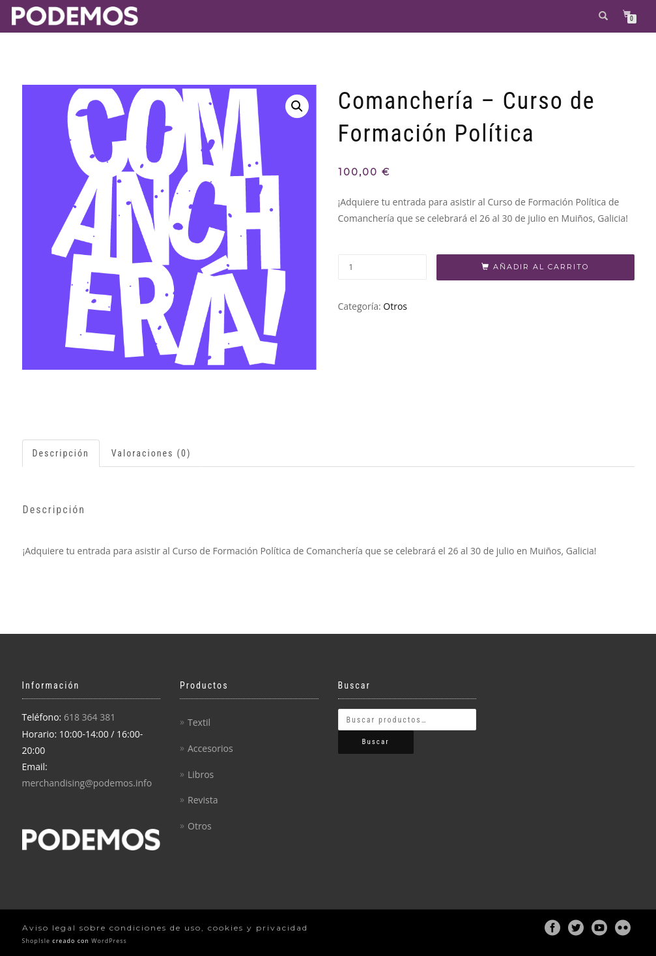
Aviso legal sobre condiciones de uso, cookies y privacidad (165, 928)
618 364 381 (89, 717)
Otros (395, 306)
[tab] (61, 453)
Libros (201, 774)
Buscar (376, 742)
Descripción (61, 453)
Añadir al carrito (541, 266)
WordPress (108, 940)
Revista (203, 800)
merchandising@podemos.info (87, 783)
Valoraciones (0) (151, 453)
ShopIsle (37, 940)
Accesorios (210, 748)
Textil (199, 722)
